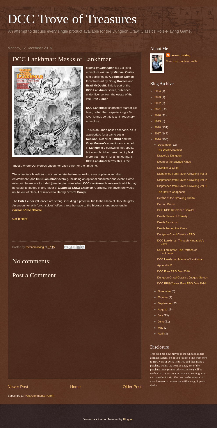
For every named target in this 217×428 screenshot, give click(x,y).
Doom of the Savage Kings (174, 161)
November (165, 291)
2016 (158, 139)
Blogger (128, 419)
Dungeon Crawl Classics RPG (176, 234)
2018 (158, 127)
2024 (158, 91)
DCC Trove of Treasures (72, 19)
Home (75, 387)
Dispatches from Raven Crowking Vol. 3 (182, 173)
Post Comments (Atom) (39, 395)
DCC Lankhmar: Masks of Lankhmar (180, 259)
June (161, 321)
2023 (158, 97)
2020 (158, 115)
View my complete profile (181, 61)
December (165, 144)
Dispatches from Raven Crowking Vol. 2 (182, 179)
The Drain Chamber (169, 149)
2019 (158, 121)
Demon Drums (166, 204)
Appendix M (164, 265)
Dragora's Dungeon (169, 155)
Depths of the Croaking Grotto (176, 198)
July (161, 315)
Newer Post (18, 387)
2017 (158, 133)
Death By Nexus (167, 222)
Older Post (132, 387)
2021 (158, 109)
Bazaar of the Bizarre (27, 210)
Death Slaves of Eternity (172, 216)
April (161, 333)
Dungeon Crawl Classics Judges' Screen (182, 277)
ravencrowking (180, 55)
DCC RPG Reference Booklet (175, 210)
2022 (158, 103)
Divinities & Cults (167, 167)
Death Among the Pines (172, 228)
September (165, 303)
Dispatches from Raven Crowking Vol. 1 (182, 186)
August (162, 309)
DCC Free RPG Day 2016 (173, 271)
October (163, 297)
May (161, 327)
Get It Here (19, 218)
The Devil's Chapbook (171, 192)
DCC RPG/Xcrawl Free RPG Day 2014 (181, 283)
